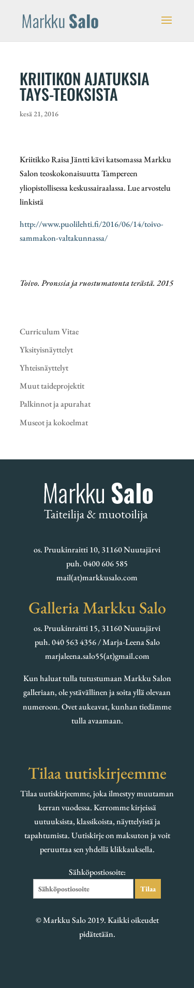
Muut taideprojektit (52, 385)
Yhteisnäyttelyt (44, 367)
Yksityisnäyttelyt (46, 349)
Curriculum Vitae (49, 331)
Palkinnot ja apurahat (55, 403)
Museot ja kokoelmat (54, 422)
